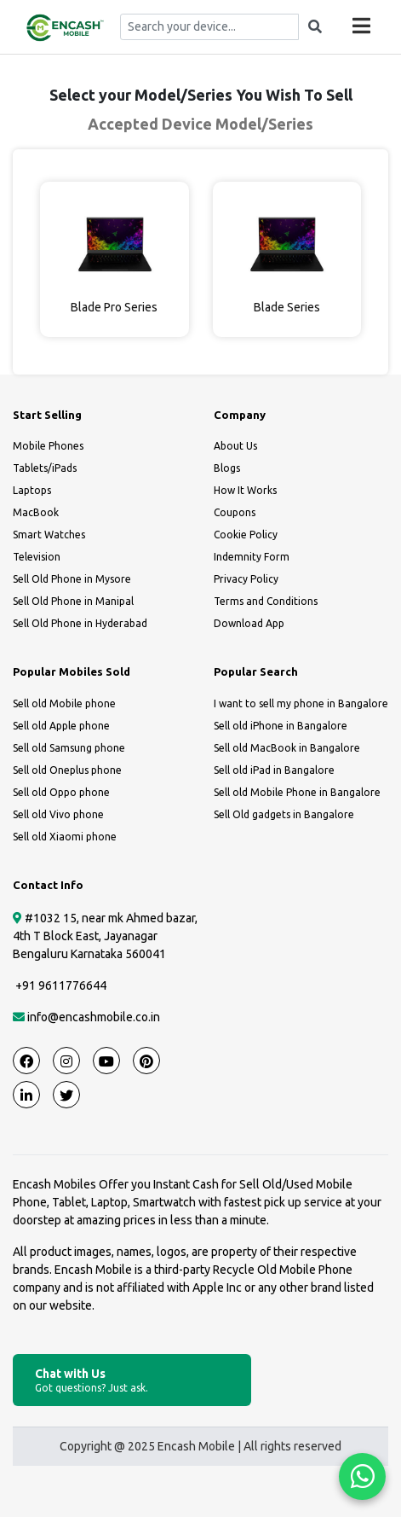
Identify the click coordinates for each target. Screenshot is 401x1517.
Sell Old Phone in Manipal (73, 601)
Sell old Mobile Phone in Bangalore (297, 792)
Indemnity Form (251, 556)
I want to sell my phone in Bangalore (301, 703)
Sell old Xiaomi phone (65, 836)
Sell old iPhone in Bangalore (280, 725)
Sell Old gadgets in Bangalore (284, 814)
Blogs (227, 468)
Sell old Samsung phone (69, 747)
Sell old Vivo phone (58, 814)
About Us (235, 445)
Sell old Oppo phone (61, 792)
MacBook (36, 512)
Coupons (234, 512)
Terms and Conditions (266, 601)
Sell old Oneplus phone (67, 770)
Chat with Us (132, 1381)
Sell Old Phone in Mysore (72, 578)
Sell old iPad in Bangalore (274, 770)
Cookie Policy (246, 534)
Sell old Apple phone (61, 725)
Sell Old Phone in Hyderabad (80, 623)
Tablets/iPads (45, 468)
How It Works (245, 490)
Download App (249, 623)
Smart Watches (49, 534)
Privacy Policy (246, 578)
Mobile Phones (48, 445)
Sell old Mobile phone (64, 703)
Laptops (32, 490)
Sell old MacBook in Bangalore (287, 747)
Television (36, 556)
